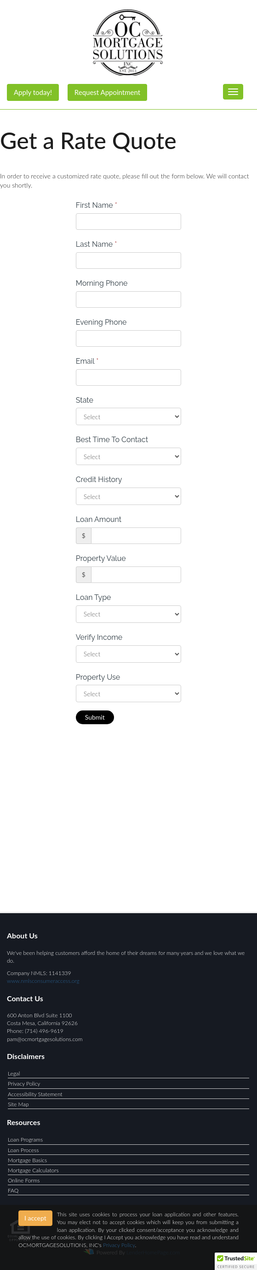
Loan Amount (98, 519)
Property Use (98, 677)
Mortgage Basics (27, 1160)
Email (87, 361)
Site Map (18, 1104)
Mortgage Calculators (33, 1170)
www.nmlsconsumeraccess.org (43, 980)
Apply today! (33, 92)
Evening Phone (101, 322)
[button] (236, 1261)
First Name (96, 205)
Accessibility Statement (35, 1094)
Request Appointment (107, 92)
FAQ (13, 1190)
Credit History (99, 479)
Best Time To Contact (112, 439)
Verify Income (99, 637)
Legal (14, 1073)
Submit (95, 717)
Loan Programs (25, 1139)
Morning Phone (102, 283)
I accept (35, 1218)
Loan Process (23, 1150)
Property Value (101, 558)
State (84, 400)
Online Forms (24, 1180)
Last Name (96, 244)
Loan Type (93, 597)
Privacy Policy (24, 1083)
